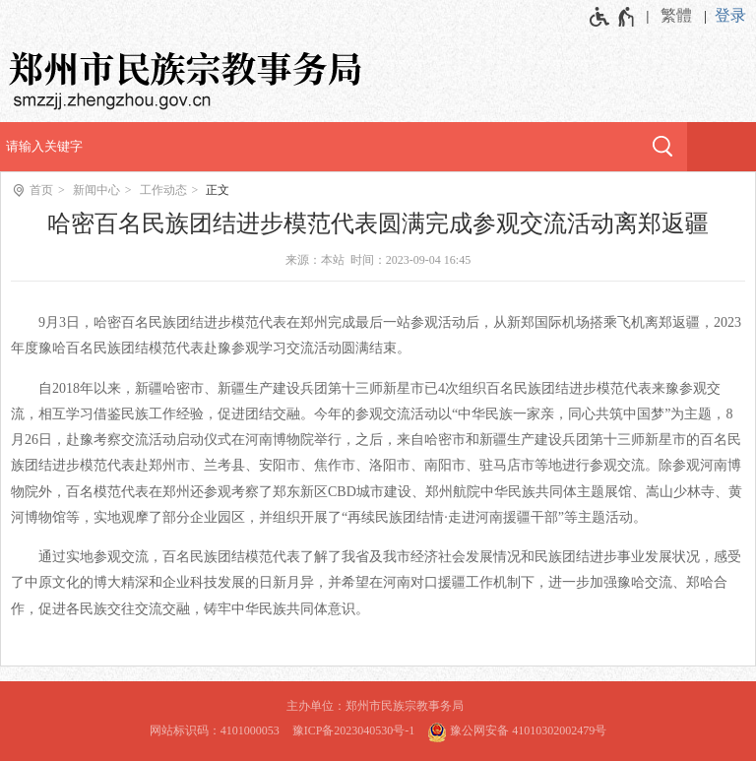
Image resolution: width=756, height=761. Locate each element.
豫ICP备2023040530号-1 (353, 730)
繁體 (676, 15)
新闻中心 (96, 190)
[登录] (735, 16)
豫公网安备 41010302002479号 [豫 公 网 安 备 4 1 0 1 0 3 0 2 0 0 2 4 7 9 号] (516, 729)
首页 (41, 190)
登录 (730, 15)
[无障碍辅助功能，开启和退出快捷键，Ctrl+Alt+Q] (613, 17)
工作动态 (163, 190)
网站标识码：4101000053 (215, 730)
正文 (217, 190)
